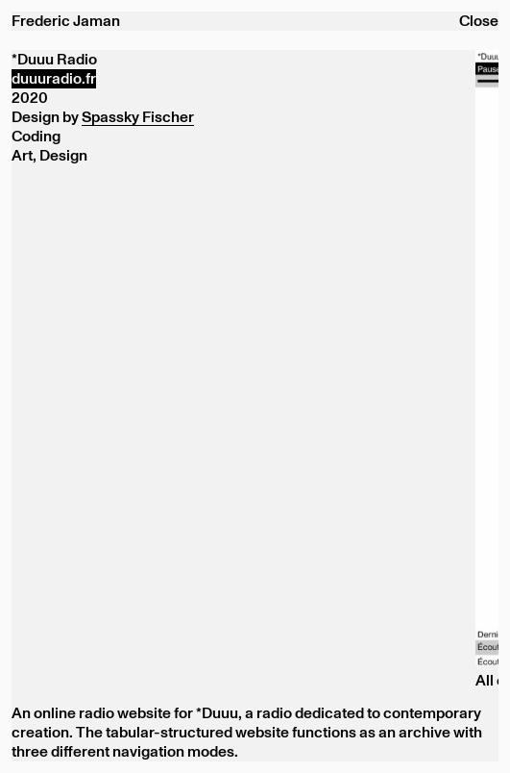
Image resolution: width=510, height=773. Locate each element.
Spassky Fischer (138, 117)
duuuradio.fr (54, 79)
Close (478, 21)
